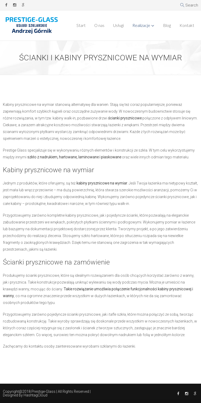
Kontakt (187, 25)
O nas (99, 25)
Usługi (118, 25)
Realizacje (141, 25)
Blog (167, 25)
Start (81, 25)
